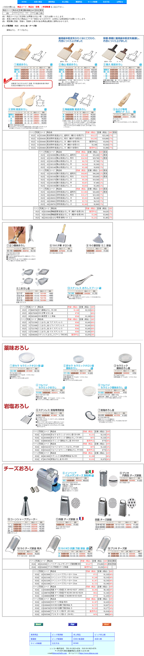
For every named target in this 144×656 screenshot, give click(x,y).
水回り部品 (38, 2)
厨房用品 (51, 2)
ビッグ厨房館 (57, 635)
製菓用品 (79, 2)
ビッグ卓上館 (100, 635)
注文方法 (106, 2)
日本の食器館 (78, 639)
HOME (24, 2)
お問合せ (120, 2)
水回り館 (98, 639)
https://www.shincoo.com (88, 653)
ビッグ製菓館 (57, 639)
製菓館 (33, 639)
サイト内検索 (92, 2)
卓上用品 (65, 2)
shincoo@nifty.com (59, 653)
